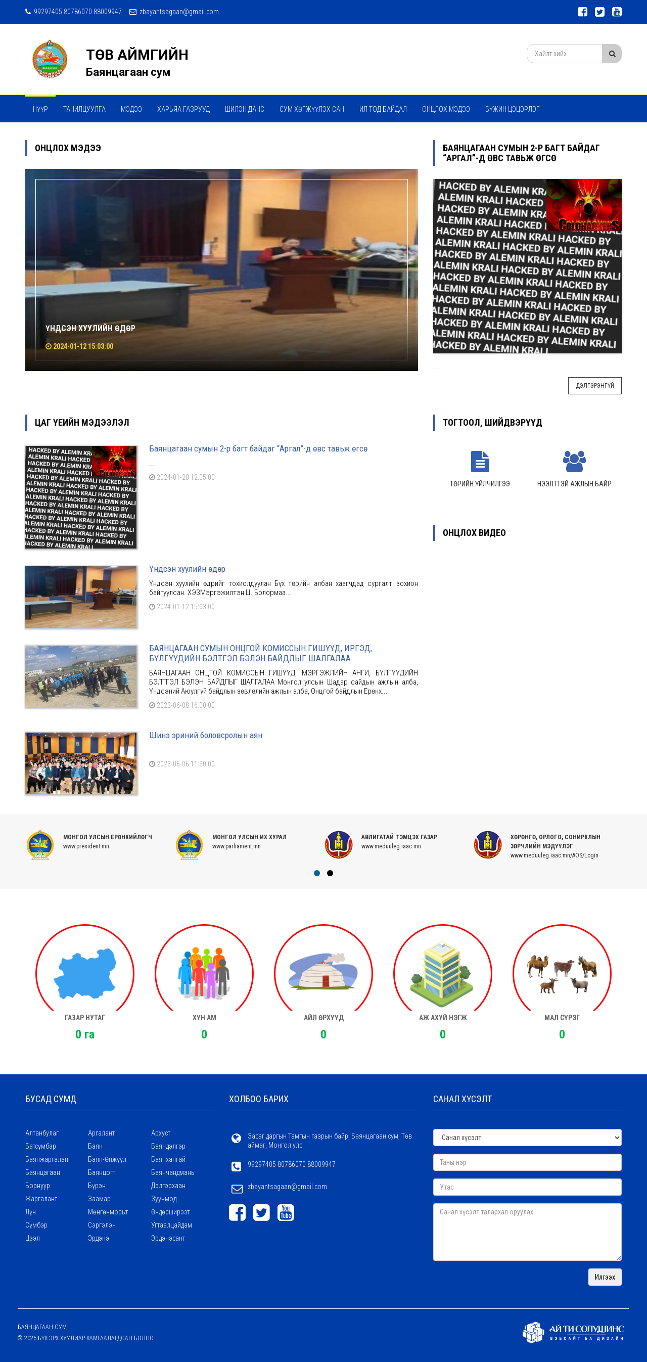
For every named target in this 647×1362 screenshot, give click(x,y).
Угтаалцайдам (171, 1225)
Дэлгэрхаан (168, 1186)
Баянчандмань (173, 1172)
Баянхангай (168, 1159)
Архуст (160, 1133)
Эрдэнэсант (168, 1238)
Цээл (32, 1238)
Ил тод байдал (383, 109)
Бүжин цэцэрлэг (512, 109)
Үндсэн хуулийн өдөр (90, 328)
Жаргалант (41, 1199)
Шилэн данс (244, 109)
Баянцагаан (42, 1172)
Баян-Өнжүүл (107, 1159)
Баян (95, 1146)
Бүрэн (97, 1186)
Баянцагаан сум (128, 72)
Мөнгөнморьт (108, 1212)
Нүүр (40, 109)
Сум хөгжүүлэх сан (312, 109)
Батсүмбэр (40, 1146)
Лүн (30, 1212)
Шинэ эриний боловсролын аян (205, 735)
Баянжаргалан (46, 1159)
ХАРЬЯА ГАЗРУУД (183, 109)
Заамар (99, 1199)
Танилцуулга (84, 109)
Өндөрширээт (170, 1212)
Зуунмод (163, 1199)
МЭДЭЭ (131, 109)
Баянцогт (101, 1172)
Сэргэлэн (102, 1225)
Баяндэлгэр (168, 1146)
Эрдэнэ (98, 1238)
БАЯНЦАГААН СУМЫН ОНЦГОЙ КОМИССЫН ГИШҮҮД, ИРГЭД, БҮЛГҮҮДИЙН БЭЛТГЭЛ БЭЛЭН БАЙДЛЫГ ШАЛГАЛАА (260, 653)
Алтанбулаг (42, 1133)
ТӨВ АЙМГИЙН (137, 55)
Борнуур (37, 1186)
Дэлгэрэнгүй (595, 385)
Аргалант (101, 1133)
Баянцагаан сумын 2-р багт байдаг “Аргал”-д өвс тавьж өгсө (258, 448)
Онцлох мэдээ (446, 109)
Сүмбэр (36, 1225)
